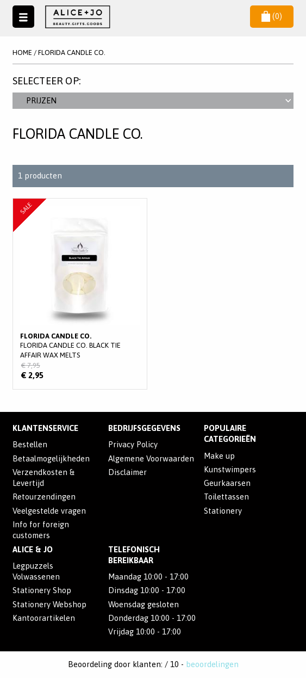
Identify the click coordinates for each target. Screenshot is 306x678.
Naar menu (23, 16)
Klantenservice (45, 428)
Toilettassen (226, 496)
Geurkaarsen (227, 483)
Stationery (223, 510)
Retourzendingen (44, 496)
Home (22, 52)
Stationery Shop (42, 590)
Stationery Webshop (49, 604)
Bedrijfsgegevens (144, 428)
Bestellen (30, 444)
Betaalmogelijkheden (51, 458)
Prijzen (158, 100)
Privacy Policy (133, 444)
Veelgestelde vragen (49, 510)
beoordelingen (212, 664)
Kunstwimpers (230, 469)
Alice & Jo (33, 549)
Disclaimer (127, 472)
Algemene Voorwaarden (151, 458)
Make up (219, 455)
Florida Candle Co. (71, 52)
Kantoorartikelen (44, 617)
